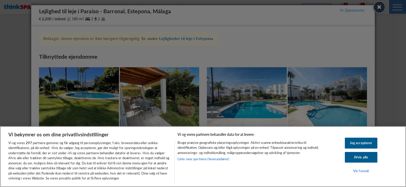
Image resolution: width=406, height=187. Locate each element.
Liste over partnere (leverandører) (203, 159)
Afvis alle (361, 157)
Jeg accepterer (361, 143)
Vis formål (361, 171)
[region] (203, 156)
